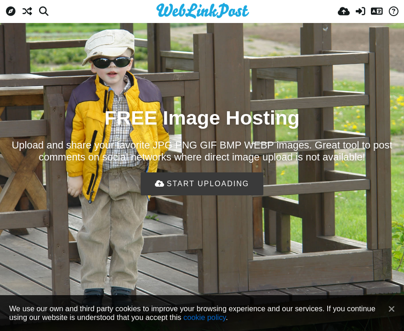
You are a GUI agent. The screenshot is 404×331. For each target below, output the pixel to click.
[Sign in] (360, 11)
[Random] (27, 11)
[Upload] (344, 11)
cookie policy (204, 317)
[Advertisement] (202, 225)
